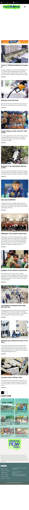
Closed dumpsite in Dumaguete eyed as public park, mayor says (13, 306)
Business (8, 424)
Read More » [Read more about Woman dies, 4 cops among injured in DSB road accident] (3, 176)
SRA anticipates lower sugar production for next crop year (7, 365)
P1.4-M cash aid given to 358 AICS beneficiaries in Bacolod (21, 377)
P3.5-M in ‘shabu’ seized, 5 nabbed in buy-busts (7, 389)
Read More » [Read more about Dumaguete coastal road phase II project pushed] (3, 282)
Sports (6, 428)
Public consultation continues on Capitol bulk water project (6, 378)
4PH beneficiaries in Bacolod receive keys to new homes (14, 341)
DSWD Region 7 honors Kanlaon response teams (14, 233)
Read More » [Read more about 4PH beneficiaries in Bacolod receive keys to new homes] (3, 353)
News (2, 422)
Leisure (2, 428)
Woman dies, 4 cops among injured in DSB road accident (13, 166)
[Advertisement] (14, 25)
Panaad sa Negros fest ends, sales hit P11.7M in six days (14, 131)
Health (6, 430)
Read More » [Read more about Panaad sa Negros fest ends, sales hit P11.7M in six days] (3, 142)
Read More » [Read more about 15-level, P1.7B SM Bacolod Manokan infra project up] (3, 76)
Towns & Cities (4, 426)
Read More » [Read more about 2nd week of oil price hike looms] (3, 107)
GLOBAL (8, 431)
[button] (25, 2)
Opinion (6, 422)
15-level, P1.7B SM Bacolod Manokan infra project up (14, 65)
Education (3, 431)
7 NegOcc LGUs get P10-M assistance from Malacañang (21, 389)
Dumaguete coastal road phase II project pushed (14, 270)
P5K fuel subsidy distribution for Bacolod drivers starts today (21, 365)
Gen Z (2, 430)
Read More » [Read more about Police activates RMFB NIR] (3, 210)
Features (3, 424)
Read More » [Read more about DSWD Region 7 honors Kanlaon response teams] (3, 246)
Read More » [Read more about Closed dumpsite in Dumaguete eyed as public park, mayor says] (3, 317)
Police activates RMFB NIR (8, 200)
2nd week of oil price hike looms (9, 100)
